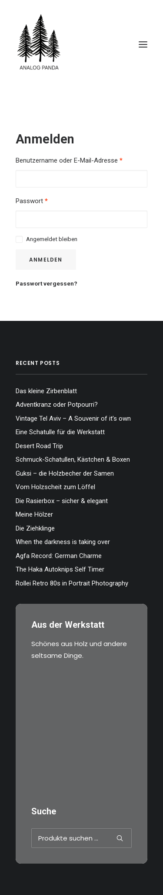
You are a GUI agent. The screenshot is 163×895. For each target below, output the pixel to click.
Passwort (32, 201)
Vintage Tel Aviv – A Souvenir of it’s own (73, 418)
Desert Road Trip (39, 446)
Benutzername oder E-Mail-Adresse (69, 160)
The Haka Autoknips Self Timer (60, 569)
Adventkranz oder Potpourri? (57, 404)
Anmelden (46, 259)
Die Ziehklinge (35, 528)
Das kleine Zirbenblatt (46, 391)
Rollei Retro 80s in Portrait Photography (72, 583)
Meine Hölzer (34, 514)
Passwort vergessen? (46, 283)
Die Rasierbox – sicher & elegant (62, 501)
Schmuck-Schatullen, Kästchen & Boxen (73, 459)
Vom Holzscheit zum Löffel (55, 487)
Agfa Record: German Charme (59, 556)
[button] (143, 44)
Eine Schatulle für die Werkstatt (60, 432)
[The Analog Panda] (81, 44)
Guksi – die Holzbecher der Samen (65, 473)
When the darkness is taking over (63, 542)
